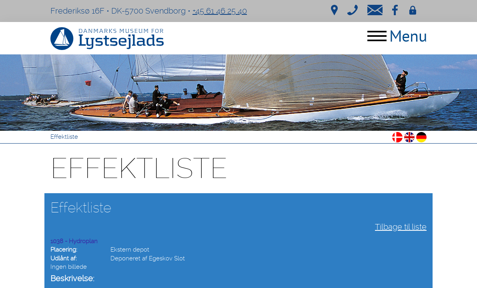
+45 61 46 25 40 (219, 11)
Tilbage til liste (401, 227)
